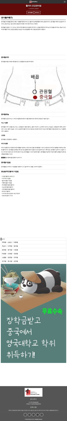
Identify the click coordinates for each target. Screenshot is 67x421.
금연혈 (16, 261)
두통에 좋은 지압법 (7, 183)
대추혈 (10, 246)
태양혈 (4, 253)
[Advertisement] (33, 43)
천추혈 (16, 257)
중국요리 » (37, 12)
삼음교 (10, 242)
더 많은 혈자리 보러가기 (8, 176)
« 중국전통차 (30, 12)
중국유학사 (33, 1)
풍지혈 (10, 250)
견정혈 (10, 253)
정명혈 (16, 253)
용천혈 (4, 250)
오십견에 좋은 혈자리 (7, 187)
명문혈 (10, 257)
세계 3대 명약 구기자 (7, 195)
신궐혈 (4, 257)
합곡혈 (16, 246)
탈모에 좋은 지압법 (7, 180)
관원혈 (21, 61)
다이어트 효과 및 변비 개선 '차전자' (11, 193)
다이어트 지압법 (6, 178)
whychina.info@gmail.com (36, 404)
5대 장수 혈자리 (6, 191)
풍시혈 (10, 261)
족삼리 (4, 246)
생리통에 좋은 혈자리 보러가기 (14, 157)
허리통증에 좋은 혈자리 (8, 185)
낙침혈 (16, 250)
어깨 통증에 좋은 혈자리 (8, 189)
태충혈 (16, 242)
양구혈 (4, 261)
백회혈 (4, 242)
